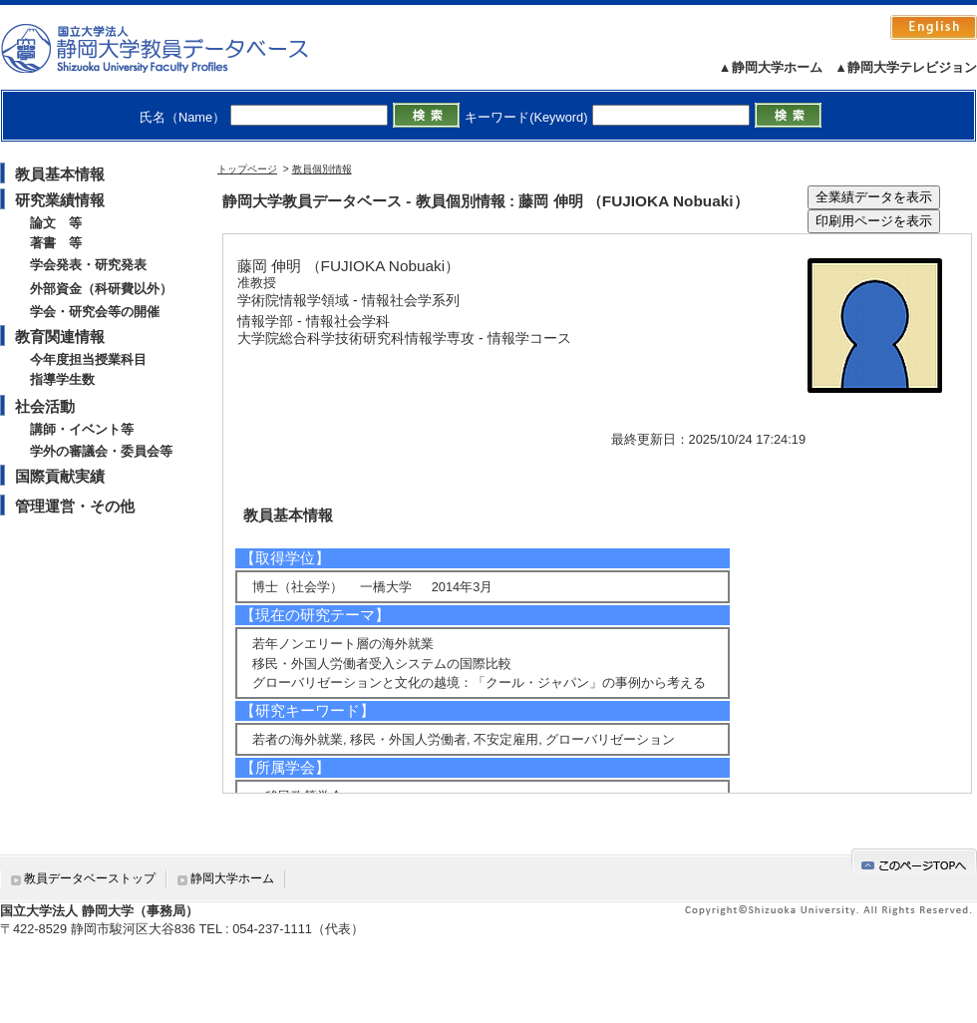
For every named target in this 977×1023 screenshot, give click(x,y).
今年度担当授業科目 (88, 359)
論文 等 (56, 222)
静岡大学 (175, 48)
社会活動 (45, 406)
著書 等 (56, 242)
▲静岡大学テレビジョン (905, 67)
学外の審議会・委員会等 (101, 451)
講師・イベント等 (82, 429)
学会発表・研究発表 (88, 264)
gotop (914, 862)
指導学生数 (62, 379)
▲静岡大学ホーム (770, 67)
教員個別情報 (322, 169)
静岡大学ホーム (232, 878)
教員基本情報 (60, 174)
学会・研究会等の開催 (95, 311)
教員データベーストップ (90, 878)
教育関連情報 (60, 336)
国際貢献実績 (60, 476)
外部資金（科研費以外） (101, 288)
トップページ (247, 169)
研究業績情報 (60, 199)
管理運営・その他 (75, 506)
